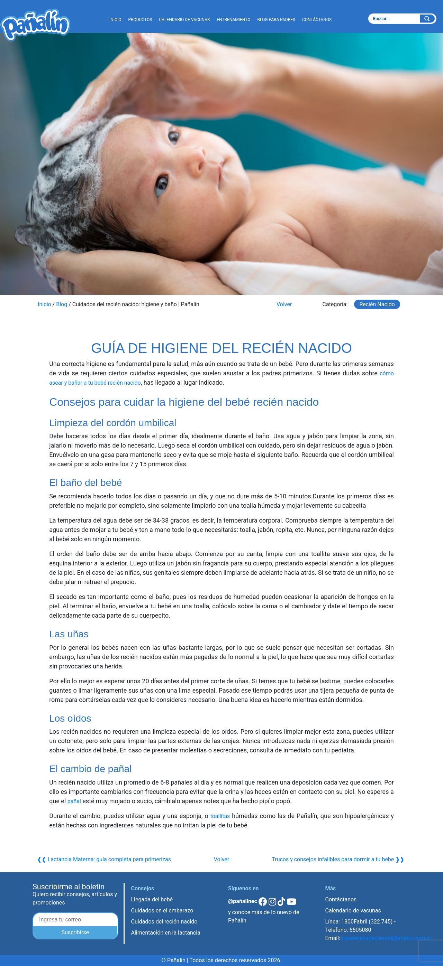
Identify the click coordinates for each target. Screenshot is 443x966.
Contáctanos (341, 899)
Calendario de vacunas (353, 910)
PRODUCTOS (140, 19)
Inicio (44, 304)
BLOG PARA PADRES (276, 19)
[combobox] (402, 18)
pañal (75, 801)
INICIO (115, 19)
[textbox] (393, 18)
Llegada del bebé (152, 899)
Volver (284, 304)
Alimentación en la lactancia (165, 932)
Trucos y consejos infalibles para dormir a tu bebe (333, 859)
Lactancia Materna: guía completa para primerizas (109, 859)
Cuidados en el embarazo (162, 910)
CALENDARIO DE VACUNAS (184, 19)
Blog (61, 304)
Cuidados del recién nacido (164, 921)
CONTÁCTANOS (317, 19)
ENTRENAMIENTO (233, 19)
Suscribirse (75, 932)
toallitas (220, 815)
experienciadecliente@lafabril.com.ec (386, 938)
